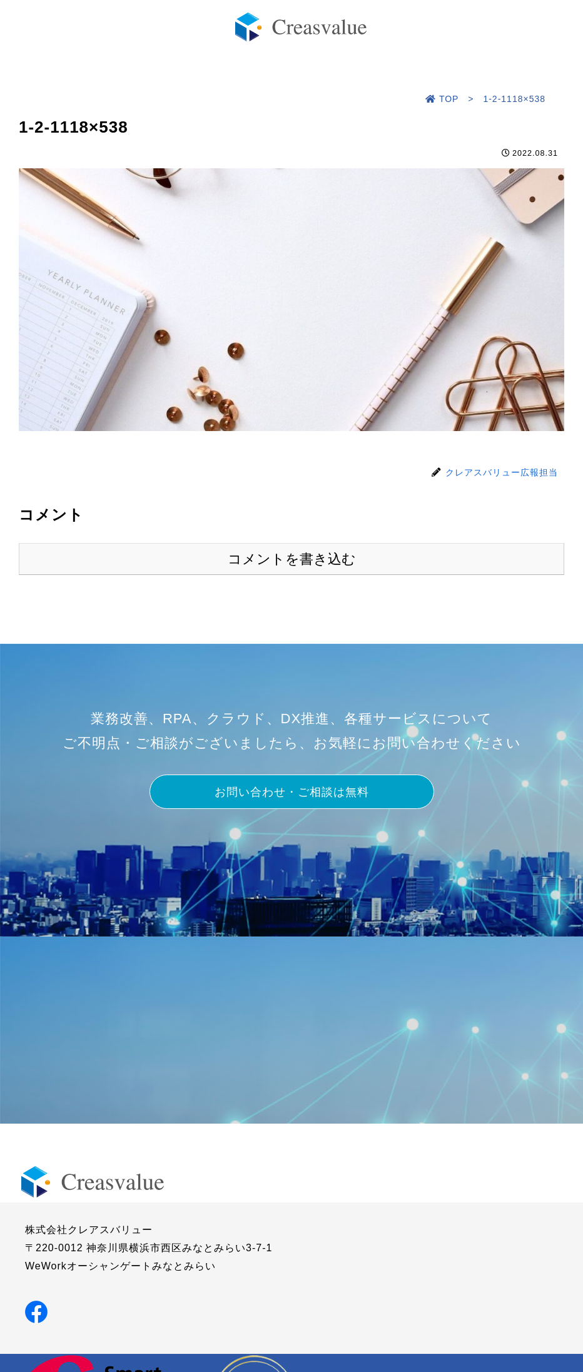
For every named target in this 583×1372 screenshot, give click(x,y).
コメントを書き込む (292, 559)
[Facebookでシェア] (36, 1311)
